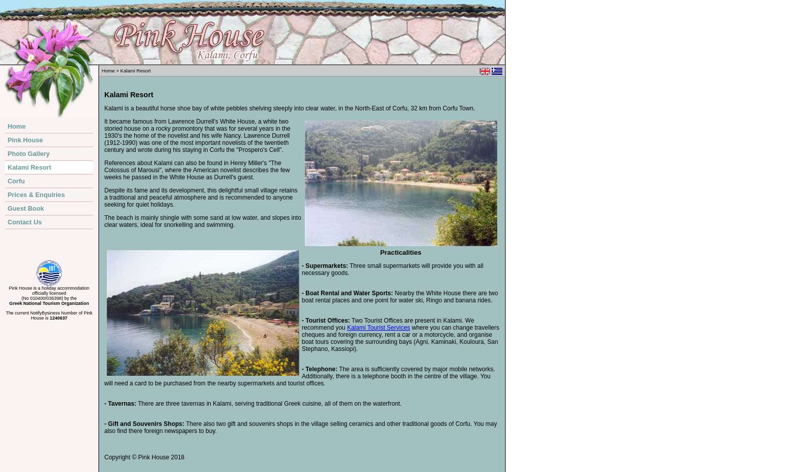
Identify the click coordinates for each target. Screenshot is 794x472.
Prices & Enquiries (36, 195)
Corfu (16, 181)
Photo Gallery (29, 154)
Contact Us (25, 222)
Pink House (25, 140)
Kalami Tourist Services (378, 327)
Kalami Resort (29, 167)
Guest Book (26, 208)
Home (17, 126)
